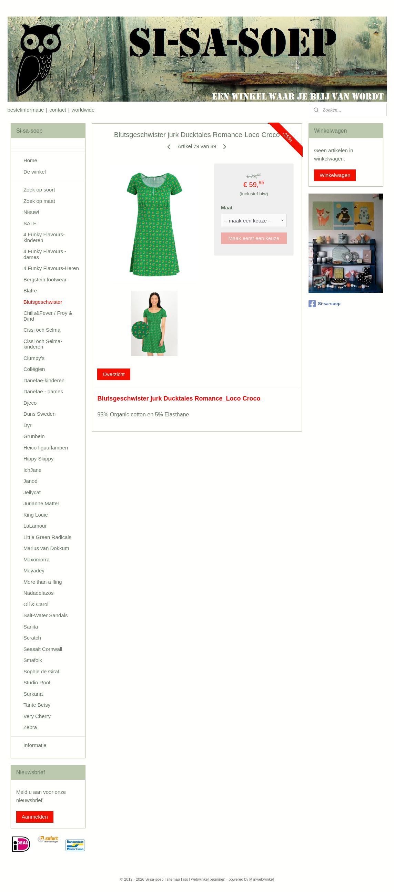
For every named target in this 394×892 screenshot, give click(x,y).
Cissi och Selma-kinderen (42, 344)
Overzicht (114, 374)
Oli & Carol (36, 604)
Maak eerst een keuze (254, 238)
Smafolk (32, 660)
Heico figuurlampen (45, 447)
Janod (30, 481)
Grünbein (34, 436)
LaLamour (35, 526)
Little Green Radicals (47, 537)
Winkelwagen (335, 175)
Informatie (35, 745)
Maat (227, 207)
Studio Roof (36, 682)
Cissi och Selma (42, 330)
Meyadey (33, 570)
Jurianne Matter (41, 503)
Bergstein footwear (45, 279)
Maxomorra (36, 559)
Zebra (30, 727)
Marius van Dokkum (46, 548)
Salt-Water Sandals (45, 615)
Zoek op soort (39, 190)
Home (30, 160)
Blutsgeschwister (42, 302)
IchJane (32, 470)
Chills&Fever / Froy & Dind (47, 316)
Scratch (32, 638)
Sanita (30, 627)
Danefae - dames (43, 391)
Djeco (30, 403)
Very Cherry (37, 716)
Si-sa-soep (325, 304)
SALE (30, 223)
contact (57, 110)
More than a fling (42, 582)
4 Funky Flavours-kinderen (44, 237)
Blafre (30, 290)
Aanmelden (35, 817)
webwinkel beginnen (208, 879)
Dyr (27, 425)
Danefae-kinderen (43, 380)
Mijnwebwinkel (261, 879)
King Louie (35, 515)
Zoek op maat (39, 201)
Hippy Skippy (38, 458)
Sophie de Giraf (41, 671)
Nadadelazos (38, 593)
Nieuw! (31, 212)
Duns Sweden (39, 414)
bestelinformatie (25, 110)
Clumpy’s (33, 358)
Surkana (33, 694)
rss (185, 879)
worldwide (83, 110)
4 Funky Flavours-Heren (51, 268)
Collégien (34, 369)
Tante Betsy (36, 705)
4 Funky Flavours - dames (44, 254)
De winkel (34, 172)
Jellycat (32, 492)
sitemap (173, 879)
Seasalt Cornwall (42, 649)
